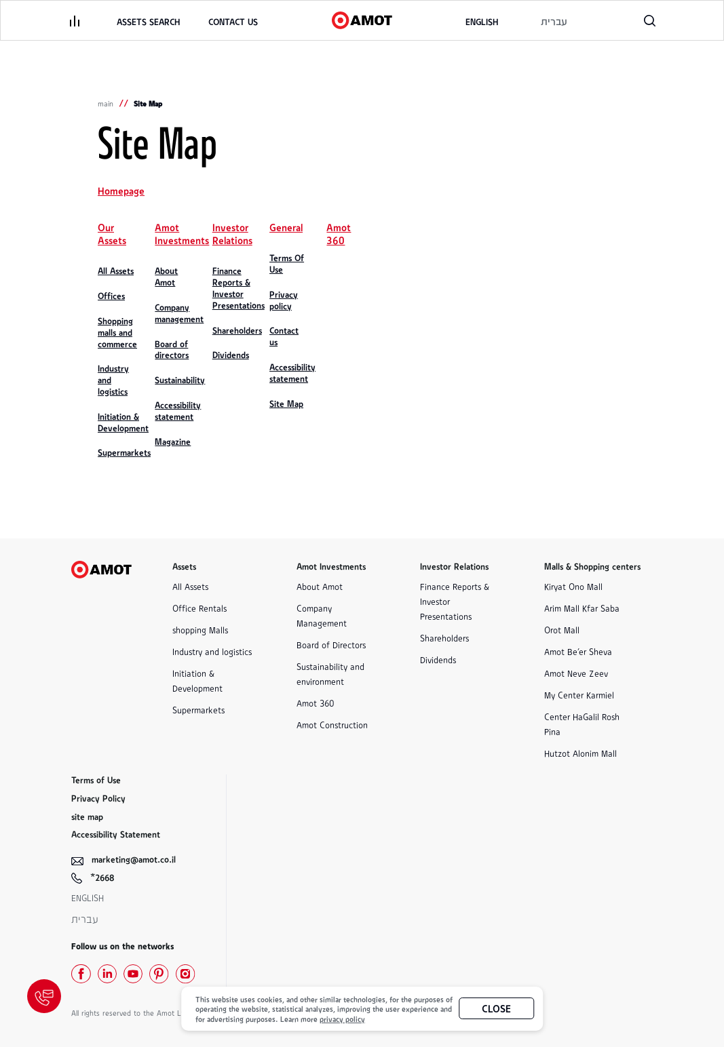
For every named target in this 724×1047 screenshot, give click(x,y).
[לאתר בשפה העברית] (553, 22)
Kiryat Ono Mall (573, 586)
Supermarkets (198, 709)
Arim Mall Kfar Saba (582, 608)
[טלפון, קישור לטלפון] (609, 20)
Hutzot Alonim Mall (580, 753)
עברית (84, 919)
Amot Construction (332, 724)
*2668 (102, 877)
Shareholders (444, 638)
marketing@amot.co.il (134, 859)
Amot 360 (315, 703)
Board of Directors (331, 644)
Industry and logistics (212, 651)
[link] (233, 22)
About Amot (320, 586)
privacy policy (342, 1018)
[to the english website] (481, 22)
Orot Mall (561, 629)
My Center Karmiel (579, 694)
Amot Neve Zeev (576, 673)
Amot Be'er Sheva (578, 651)
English (87, 897)
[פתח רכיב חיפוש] (649, 20)
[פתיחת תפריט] (74, 20)
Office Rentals (199, 608)
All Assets (190, 586)
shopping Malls (200, 629)
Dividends (438, 659)
